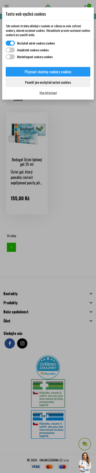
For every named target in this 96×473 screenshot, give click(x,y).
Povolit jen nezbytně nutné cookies (48, 82)
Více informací (48, 92)
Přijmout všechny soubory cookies (48, 71)
